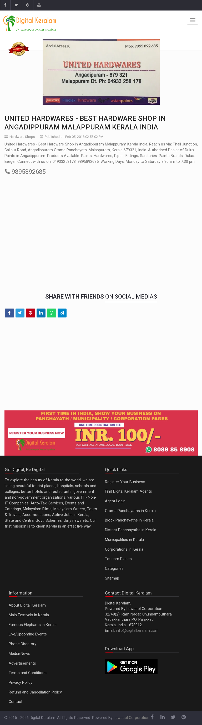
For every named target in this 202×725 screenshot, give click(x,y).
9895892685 (25, 171)
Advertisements (22, 663)
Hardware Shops (22, 137)
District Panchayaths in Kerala (130, 530)
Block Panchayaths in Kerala (129, 520)
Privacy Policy (20, 682)
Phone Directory (22, 644)
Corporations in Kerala (124, 549)
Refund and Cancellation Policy (35, 692)
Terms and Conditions (28, 673)
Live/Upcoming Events (28, 634)
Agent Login (115, 501)
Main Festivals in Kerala (29, 615)
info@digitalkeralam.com (137, 630)
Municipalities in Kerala (124, 540)
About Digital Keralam (27, 605)
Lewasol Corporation (131, 718)
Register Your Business (125, 482)
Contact (15, 702)
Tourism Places (118, 559)
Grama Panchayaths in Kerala (130, 511)
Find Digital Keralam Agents (128, 491)
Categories (114, 568)
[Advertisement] (101, 367)
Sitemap (112, 578)
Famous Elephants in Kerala (33, 625)
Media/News (19, 653)
